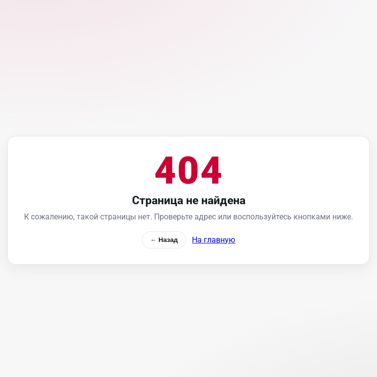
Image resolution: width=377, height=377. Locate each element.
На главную (213, 239)
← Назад (164, 239)
